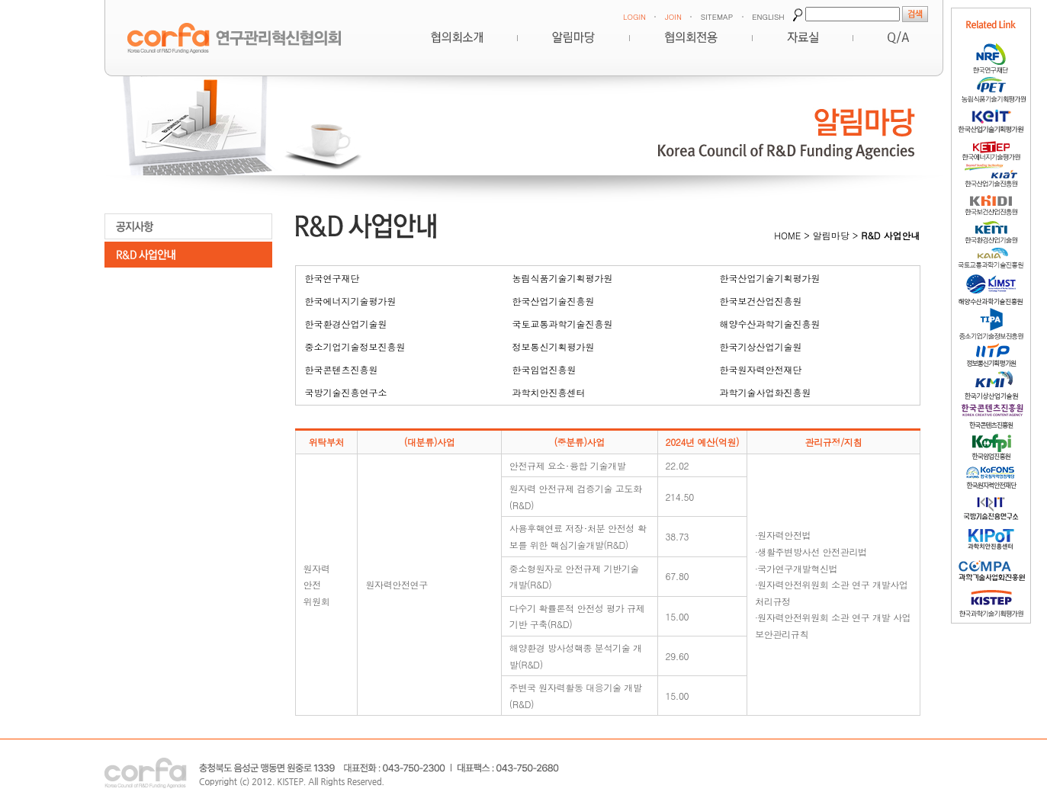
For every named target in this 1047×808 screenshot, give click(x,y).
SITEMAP (717, 16)
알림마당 (573, 37)
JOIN (673, 16)
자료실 (802, 37)
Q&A (898, 37)
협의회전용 (691, 37)
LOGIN (634, 16)
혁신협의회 (457, 37)
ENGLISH (768, 16)
